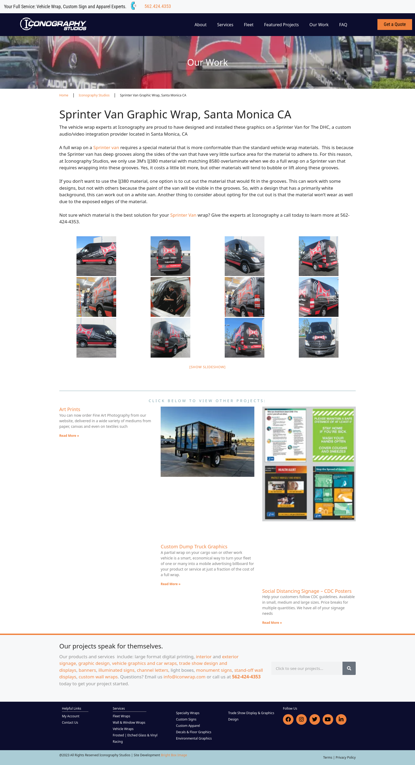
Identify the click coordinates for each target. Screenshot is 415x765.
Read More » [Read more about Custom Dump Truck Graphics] (171, 584)
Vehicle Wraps (123, 729)
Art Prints (69, 409)
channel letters (152, 670)
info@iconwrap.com (185, 677)
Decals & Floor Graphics (193, 732)
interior (203, 656)
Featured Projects (281, 25)
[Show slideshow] (208, 366)
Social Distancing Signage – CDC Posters (307, 591)
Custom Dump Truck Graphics (194, 546)
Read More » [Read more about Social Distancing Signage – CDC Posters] (272, 622)
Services (225, 25)
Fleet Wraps (121, 716)
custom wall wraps (98, 677)
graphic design (94, 663)
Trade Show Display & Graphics (251, 713)
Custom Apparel (188, 725)
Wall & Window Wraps (129, 722)
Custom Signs (186, 719)
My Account (70, 716)
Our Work (319, 25)
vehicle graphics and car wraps (144, 663)
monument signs (214, 670)
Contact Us (70, 722)
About (200, 25)
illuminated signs (116, 670)
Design (233, 719)
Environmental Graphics (194, 738)
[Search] (349, 668)
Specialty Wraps (188, 713)
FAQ (343, 25)
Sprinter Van (183, 215)
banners (87, 670)
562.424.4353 (158, 6)
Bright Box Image (174, 755)
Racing (118, 741)
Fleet (249, 25)
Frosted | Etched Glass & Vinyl (135, 735)
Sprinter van (106, 147)
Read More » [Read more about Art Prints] (69, 435)
